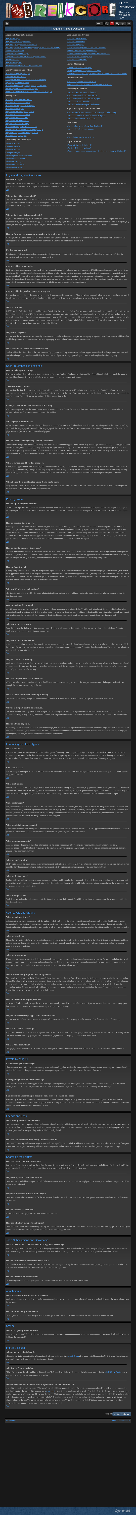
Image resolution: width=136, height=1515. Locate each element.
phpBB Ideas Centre (113, 1372)
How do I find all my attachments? (80, 129)
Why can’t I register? (13, 63)
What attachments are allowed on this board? (85, 126)
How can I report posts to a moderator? (21, 126)
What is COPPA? (12, 60)
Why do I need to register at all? (18, 42)
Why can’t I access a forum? (16, 117)
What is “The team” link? (77, 60)
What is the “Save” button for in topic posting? (24, 129)
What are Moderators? (76, 42)
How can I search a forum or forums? (82, 92)
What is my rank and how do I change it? (21, 88)
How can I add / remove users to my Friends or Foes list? (89, 84)
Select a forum (123, 1414)
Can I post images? (13, 152)
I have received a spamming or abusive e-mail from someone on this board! (97, 73)
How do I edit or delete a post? (17, 102)
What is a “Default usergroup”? (79, 57)
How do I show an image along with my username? (25, 85)
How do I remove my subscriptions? (81, 118)
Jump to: (108, 1414)
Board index (11, 1420)
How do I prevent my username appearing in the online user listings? (32, 48)
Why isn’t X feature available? (79, 148)
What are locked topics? (15, 164)
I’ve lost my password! (14, 51)
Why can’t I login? (12, 39)
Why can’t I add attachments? (17, 120)
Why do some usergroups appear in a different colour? (88, 54)
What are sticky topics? (14, 161)
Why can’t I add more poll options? (19, 111)
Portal (99, 23)
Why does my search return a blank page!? (84, 98)
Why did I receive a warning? (17, 123)
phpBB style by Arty (116, 1511)
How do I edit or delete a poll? (17, 114)
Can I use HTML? (12, 146)
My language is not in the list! (17, 82)
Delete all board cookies (120, 1420)
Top (7, 189)
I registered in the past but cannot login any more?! (25, 57)
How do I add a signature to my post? (20, 105)
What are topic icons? (14, 167)
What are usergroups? (75, 45)
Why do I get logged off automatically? (21, 45)
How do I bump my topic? (15, 135)
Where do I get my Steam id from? (80, 137)
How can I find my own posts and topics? (83, 104)
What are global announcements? (18, 155)
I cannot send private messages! (79, 67)
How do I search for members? (79, 101)
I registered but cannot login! (17, 54)
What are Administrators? (77, 39)
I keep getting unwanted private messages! (84, 70)
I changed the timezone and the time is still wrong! (25, 79)
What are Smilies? (12, 149)
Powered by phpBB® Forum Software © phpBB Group (126, 1511)
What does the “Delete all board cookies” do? (23, 66)
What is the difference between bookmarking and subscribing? (92, 112)
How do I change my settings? (17, 73)
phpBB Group (73, 1356)
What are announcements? (16, 158)
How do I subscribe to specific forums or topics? (86, 115)
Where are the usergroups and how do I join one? (86, 48)
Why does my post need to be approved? (21, 132)
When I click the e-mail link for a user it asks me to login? (28, 91)
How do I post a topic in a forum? (18, 99)
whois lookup (51, 1391)
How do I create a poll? (14, 108)
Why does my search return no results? (82, 95)
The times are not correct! (15, 76)
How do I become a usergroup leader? (82, 51)
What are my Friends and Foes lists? (81, 81)
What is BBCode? (12, 143)
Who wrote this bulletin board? (79, 145)
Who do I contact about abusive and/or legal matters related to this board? (96, 151)
